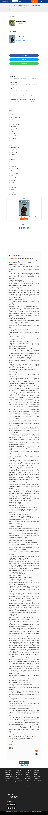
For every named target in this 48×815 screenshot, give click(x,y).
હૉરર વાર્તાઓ (14, 166)
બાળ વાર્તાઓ (13, 126)
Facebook (24, 55)
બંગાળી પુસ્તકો (27, 782)
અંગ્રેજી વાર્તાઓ (37, 776)
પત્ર (12, 164)
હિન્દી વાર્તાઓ (36, 770)
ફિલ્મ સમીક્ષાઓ (14, 168)
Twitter (24, 59)
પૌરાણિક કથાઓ (14, 171)
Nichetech (24, 813)
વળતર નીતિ (8, 778)
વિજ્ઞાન (12, 189)
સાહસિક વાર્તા (14, 150)
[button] (17, 1)
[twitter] (13, 797)
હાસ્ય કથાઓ (14, 129)
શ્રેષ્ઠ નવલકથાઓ (19, 772)
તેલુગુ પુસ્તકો (27, 780)
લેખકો (17, 776)
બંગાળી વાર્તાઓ (37, 778)
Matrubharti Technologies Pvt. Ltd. (21, 811)
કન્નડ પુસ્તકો (27, 785)
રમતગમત (13, 182)
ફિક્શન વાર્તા (13, 119)
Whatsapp (24, 63)
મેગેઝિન (12, 131)
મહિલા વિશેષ (13, 138)
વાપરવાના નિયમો (9, 776)
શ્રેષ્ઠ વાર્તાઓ (18, 770)
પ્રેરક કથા (13, 122)
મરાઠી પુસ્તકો (27, 776)
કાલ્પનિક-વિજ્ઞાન (14, 178)
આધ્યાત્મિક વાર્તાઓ (15, 117)
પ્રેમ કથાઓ (13, 143)
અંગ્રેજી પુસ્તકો (28, 770)
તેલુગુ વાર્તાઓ (36, 784)
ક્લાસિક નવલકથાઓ (15, 124)
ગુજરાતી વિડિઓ (19, 774)
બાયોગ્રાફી (13, 159)
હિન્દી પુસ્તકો (27, 772)
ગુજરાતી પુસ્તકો (28, 774)
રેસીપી (12, 161)
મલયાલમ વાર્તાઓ (37, 780)
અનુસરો (21, 23)
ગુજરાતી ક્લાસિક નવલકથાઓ (22, 40)
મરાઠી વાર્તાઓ (36, 774)
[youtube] (16, 797)
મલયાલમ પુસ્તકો (28, 784)
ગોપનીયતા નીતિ (9, 774)
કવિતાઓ (13, 133)
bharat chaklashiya (21, 21)
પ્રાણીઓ (13, 185)
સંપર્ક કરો (8, 772)
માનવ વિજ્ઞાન (14, 152)
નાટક (12, 140)
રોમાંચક (12, 175)
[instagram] (10, 797)
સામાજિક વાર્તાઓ (15, 147)
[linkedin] (19, 797)
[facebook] (8, 797)
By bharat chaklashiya (20, 38)
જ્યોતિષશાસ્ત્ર (14, 187)
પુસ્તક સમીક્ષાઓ (14, 173)
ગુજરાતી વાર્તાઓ (37, 772)
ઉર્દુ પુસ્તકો (27, 787)
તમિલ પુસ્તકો (27, 778)
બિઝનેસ (13, 180)
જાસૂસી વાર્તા (14, 145)
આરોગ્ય (12, 157)
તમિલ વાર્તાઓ (36, 782)
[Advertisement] (24, 241)
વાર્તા (12, 115)
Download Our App (24, 762)
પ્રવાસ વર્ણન (14, 136)
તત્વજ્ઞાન (13, 154)
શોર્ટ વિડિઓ (18, 778)
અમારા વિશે (8, 770)
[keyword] (15, 1)
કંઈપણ (12, 192)
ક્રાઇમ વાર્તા (13, 194)
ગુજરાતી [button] (21, 1)
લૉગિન (41, 1)
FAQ (7, 780)
